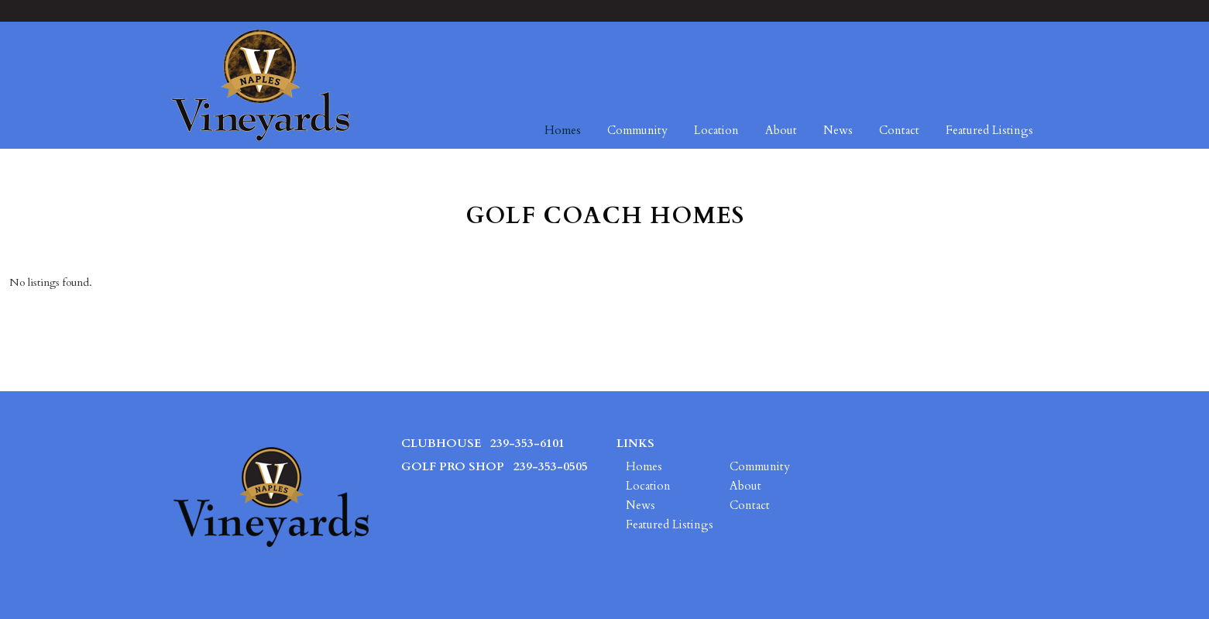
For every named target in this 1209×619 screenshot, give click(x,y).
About (781, 130)
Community (637, 130)
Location (716, 130)
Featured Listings (989, 130)
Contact (899, 130)
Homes (562, 130)
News (838, 130)
